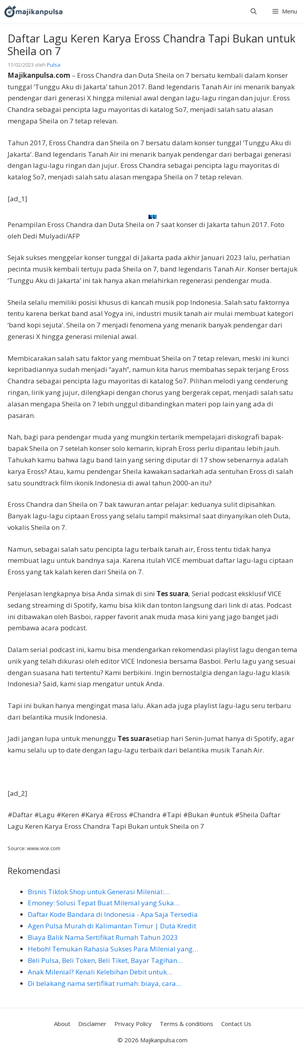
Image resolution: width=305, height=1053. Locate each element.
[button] (253, 11)
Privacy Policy (133, 1024)
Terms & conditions (186, 1024)
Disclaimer (92, 1024)
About (62, 1024)
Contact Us (236, 1024)
